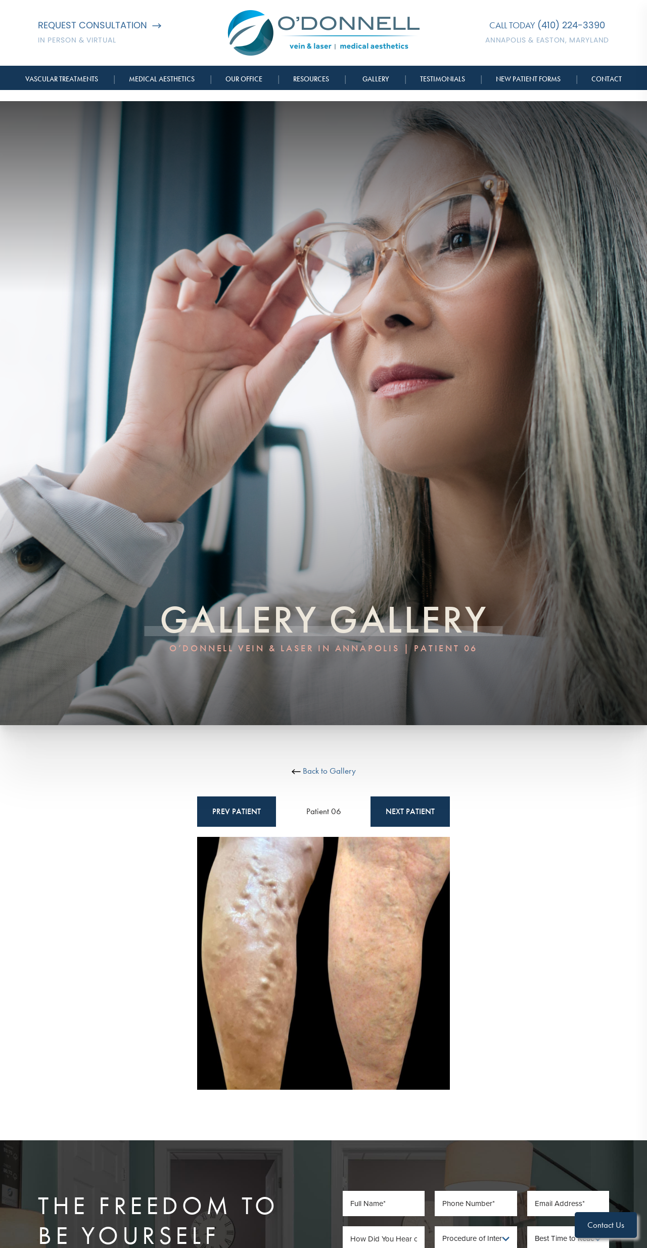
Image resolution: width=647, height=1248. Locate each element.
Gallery (375, 78)
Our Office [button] (243, 78)
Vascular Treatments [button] (61, 78)
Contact (606, 78)
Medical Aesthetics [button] (162, 78)
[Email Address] (568, 1203)
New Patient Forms (528, 78)
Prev (236, 811)
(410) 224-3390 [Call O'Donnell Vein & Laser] (571, 25)
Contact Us (605, 1224)
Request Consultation (99, 25)
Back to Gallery (324, 770)
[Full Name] (384, 1203)
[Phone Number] (476, 1203)
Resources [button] (311, 78)
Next (410, 811)
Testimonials (442, 78)
